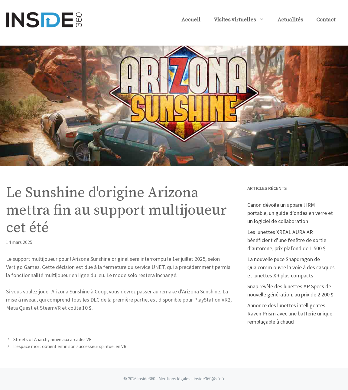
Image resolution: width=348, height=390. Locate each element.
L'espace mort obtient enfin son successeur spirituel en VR (69, 346)
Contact (325, 19)
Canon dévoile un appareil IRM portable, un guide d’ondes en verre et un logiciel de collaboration (290, 213)
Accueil (190, 19)
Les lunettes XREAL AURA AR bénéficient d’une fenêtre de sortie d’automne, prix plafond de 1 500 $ (286, 240)
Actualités (290, 19)
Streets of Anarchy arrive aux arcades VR (52, 339)
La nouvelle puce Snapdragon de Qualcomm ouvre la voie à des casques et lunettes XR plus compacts (291, 267)
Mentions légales (174, 379)
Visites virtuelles (242, 19)
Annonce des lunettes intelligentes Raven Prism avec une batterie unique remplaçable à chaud (289, 313)
